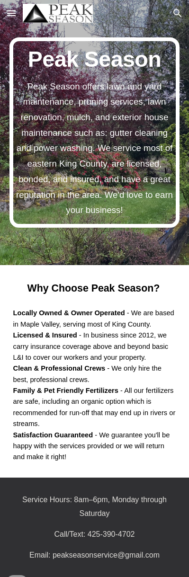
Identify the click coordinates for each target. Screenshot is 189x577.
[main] (94, 132)
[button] (11, 13)
